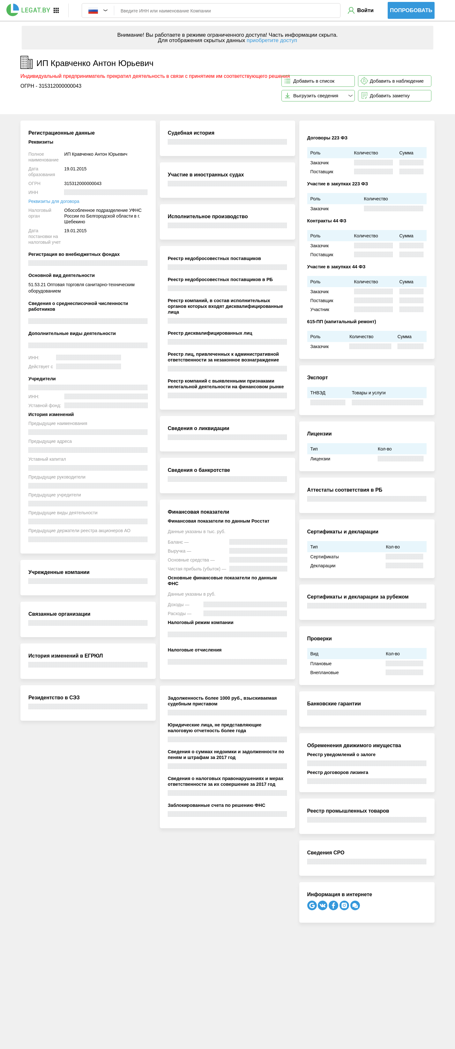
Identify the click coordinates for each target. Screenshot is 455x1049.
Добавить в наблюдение (397, 81)
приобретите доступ (272, 40)
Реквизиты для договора (53, 201)
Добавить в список (313, 81)
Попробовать (411, 10)
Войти (365, 10)
